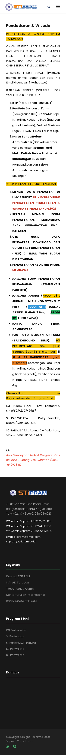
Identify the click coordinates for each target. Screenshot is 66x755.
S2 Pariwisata (15, 649)
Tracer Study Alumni (20, 589)
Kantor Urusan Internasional (25, 595)
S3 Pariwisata (15, 655)
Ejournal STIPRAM (18, 576)
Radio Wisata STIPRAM (21, 601)
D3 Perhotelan (16, 630)
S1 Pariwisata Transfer (21, 643)
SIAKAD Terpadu (17, 582)
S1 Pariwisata (15, 636)
